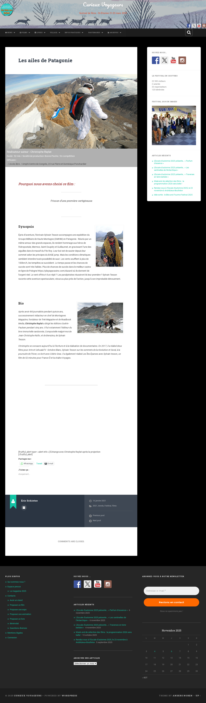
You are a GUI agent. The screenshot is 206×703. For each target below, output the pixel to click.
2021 (95, 506)
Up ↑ (198, 695)
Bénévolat (14, 623)
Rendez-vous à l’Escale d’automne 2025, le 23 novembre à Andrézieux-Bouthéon (173, 189)
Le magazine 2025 (18, 591)
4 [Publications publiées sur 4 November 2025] (154, 651)
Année (101, 506)
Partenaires (94, 32)
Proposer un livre (17, 619)
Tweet (39, 463)
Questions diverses (18, 628)
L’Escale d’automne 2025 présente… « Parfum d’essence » (102, 610)
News (8, 32)
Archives (113, 32)
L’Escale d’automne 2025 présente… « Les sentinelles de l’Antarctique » (171, 168)
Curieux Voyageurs (103, 4)
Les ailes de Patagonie (45, 60)
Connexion (12, 637)
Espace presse (14, 586)
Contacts (11, 596)
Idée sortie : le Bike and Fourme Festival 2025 (173, 195)
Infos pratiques (72, 32)
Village (53, 32)
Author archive (24, 507)
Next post (97, 520)
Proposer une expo (18, 609)
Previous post (99, 515)
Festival (108, 506)
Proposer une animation (20, 614)
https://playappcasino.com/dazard (55, 271)
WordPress (69, 695)
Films (23, 32)
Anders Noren (183, 695)
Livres (39, 32)
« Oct (144, 678)
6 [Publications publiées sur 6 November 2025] (171, 651)
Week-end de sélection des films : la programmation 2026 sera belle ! (169, 182)
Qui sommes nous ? (16, 582)
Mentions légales (15, 633)
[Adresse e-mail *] (171, 591)
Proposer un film (17, 605)
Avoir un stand (16, 600)
